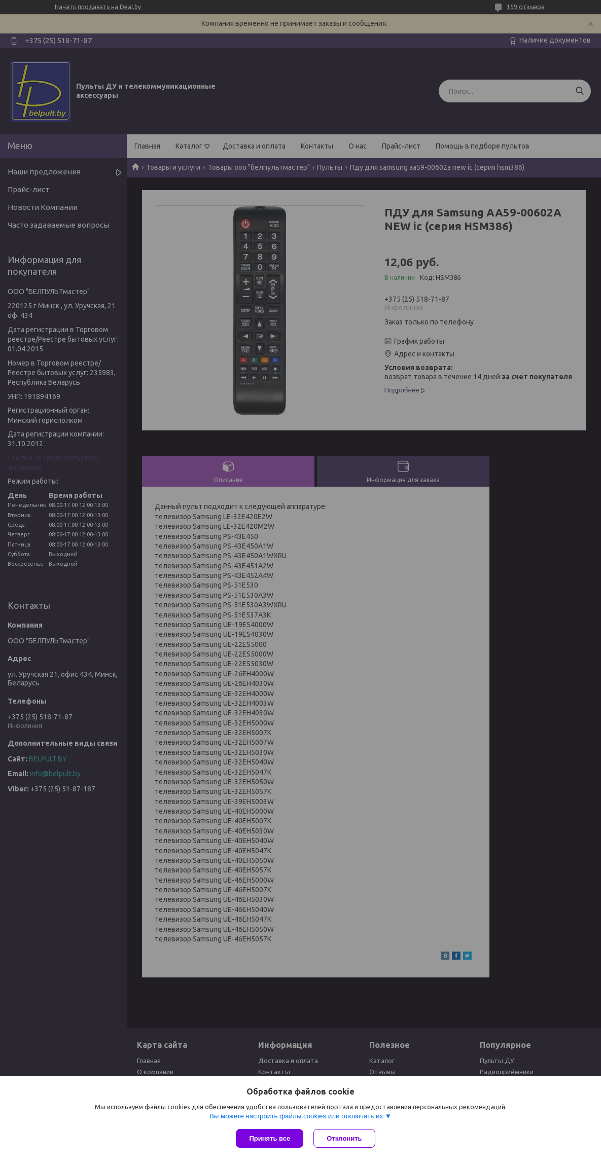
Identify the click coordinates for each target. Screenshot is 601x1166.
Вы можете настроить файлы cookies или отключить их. (297, 1116)
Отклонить (344, 1138)
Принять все (269, 1138)
